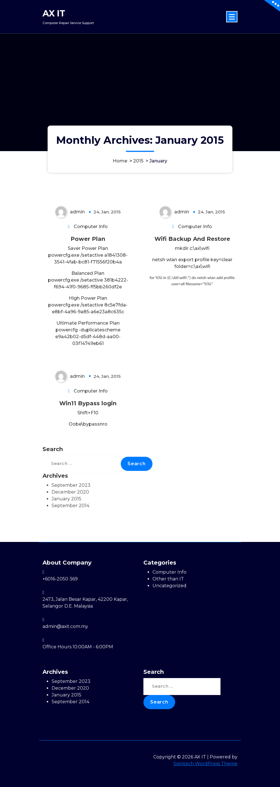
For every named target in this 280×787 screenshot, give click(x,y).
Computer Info (91, 226)
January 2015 (66, 498)
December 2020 (70, 492)
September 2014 (70, 505)
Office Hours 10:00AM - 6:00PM (78, 646)
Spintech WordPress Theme (205, 763)
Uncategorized (169, 585)
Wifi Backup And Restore (192, 238)
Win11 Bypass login (87, 403)
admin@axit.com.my (65, 626)
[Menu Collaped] (231, 16)
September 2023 (71, 485)
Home (120, 161)
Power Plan (88, 238)
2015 (138, 161)
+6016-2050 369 (60, 579)
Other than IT (168, 579)
